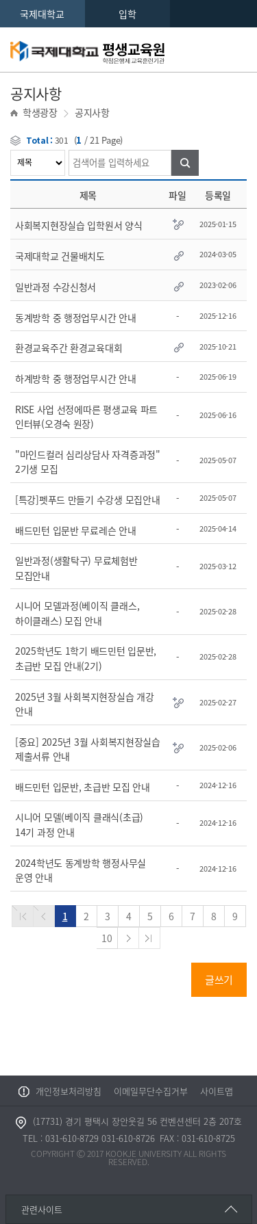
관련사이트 (41, 1209)
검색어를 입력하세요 (10, 150)
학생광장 (40, 112)
